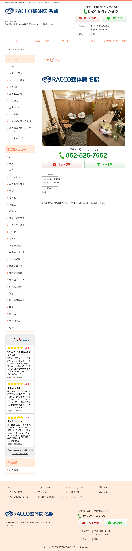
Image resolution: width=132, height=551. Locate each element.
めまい (12, 211)
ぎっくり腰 (14, 177)
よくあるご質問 (17, 94)
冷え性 (12, 198)
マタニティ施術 (17, 225)
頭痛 (11, 170)
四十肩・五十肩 (17, 252)
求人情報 (13, 470)
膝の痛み (13, 314)
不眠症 (12, 204)
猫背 (11, 191)
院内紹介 (13, 87)
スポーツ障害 (15, 245)
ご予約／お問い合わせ (115, 41)
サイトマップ (15, 138)
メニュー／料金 (41, 41)
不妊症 (12, 232)
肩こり (12, 157)
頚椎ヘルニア (15, 293)
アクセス (90, 41)
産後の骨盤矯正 (17, 184)
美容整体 (13, 239)
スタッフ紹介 (15, 73)
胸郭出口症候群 (17, 300)
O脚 (11, 307)
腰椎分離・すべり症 (19, 266)
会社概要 (13, 114)
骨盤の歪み (14, 321)
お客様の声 (66, 41)
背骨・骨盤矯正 (17, 218)
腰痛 (11, 163)
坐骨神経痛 (14, 259)
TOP (17, 41)
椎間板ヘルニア (17, 280)
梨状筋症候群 (15, 286)
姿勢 (11, 327)
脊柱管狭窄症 (15, 273)
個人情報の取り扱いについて (20, 130)
